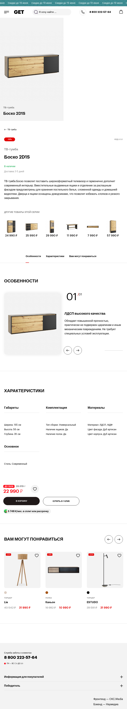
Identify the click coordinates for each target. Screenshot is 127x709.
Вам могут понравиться (82, 259)
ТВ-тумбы (12, 130)
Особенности (33, 259)
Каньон (50, 602)
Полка (48, 598)
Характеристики (55, 259)
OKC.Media (116, 699)
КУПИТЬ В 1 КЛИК (61, 501)
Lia (6, 602)
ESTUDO (92, 602)
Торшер (8, 598)
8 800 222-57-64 (100, 12)
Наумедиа (112, 704)
